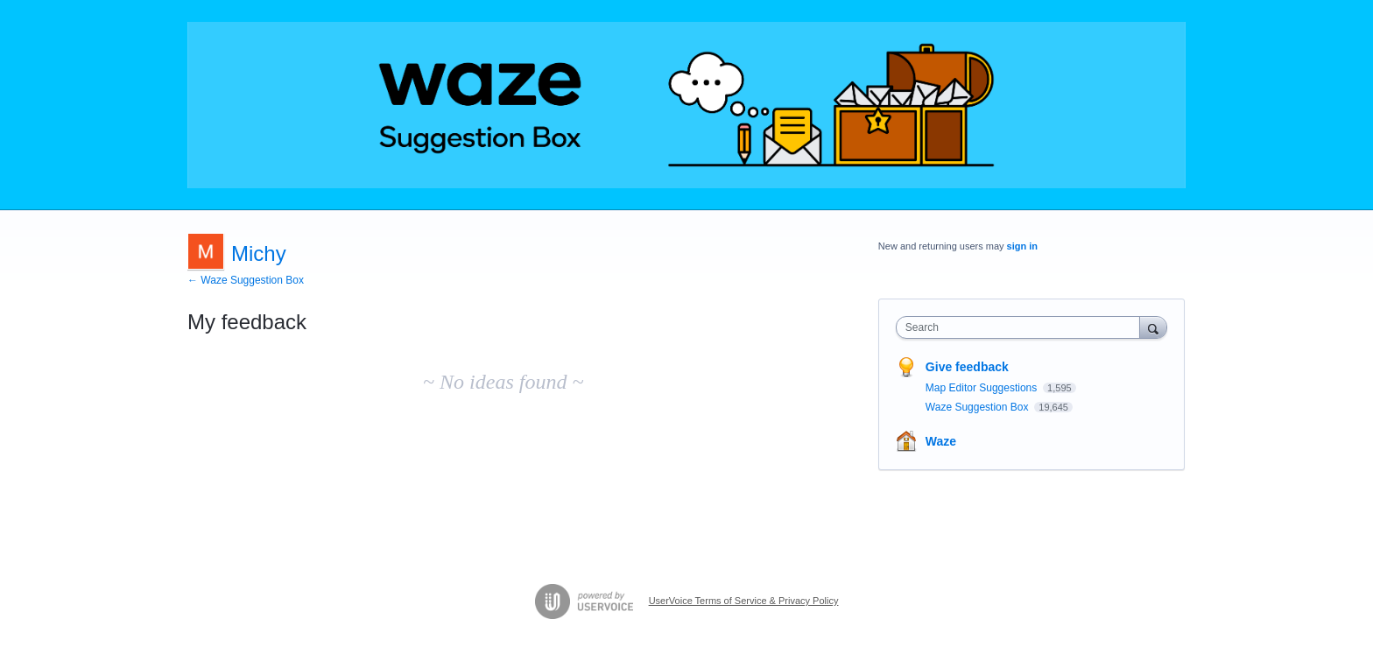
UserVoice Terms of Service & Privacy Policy (744, 600)
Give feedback (967, 367)
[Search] (1153, 327)
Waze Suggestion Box (979, 407)
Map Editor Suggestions (983, 388)
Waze (941, 441)
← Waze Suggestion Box (245, 280)
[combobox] (1022, 327)
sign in (1022, 246)
